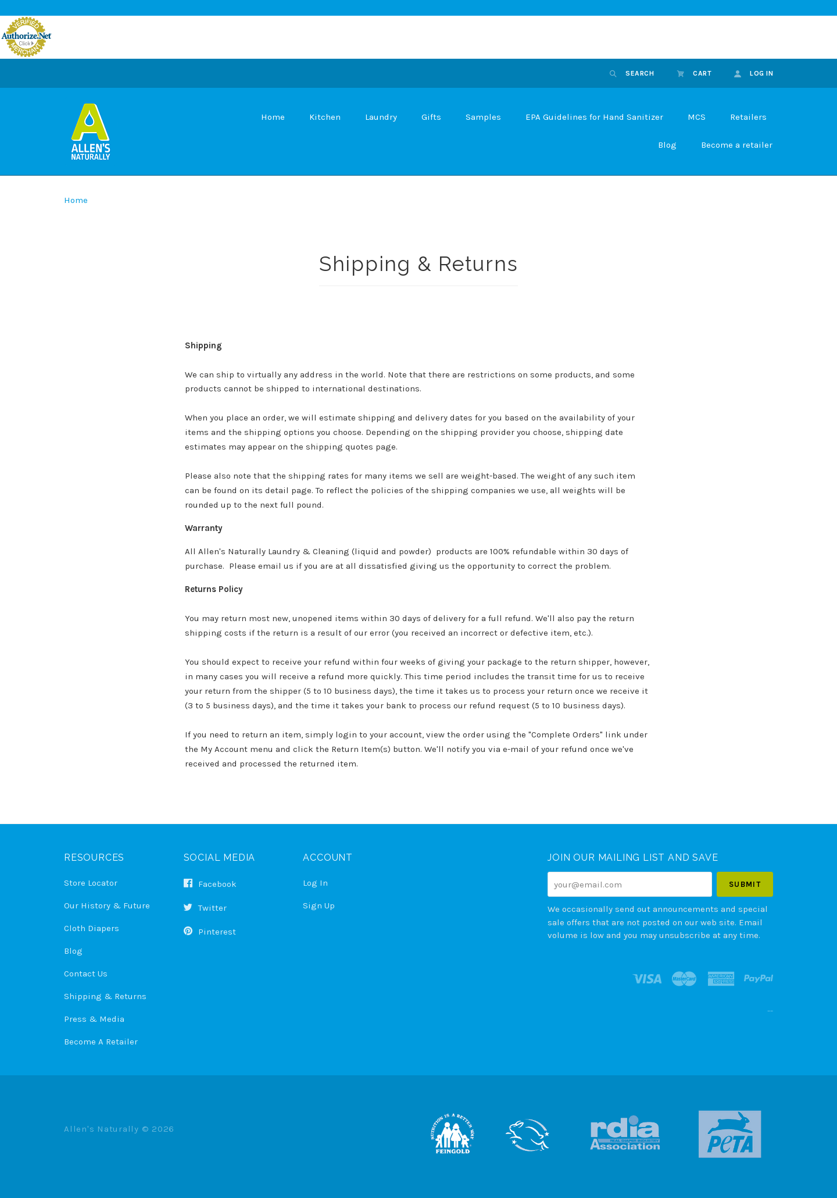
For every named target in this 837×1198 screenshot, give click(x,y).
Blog (667, 145)
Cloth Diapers (91, 928)
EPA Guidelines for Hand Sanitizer (594, 117)
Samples (483, 117)
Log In (315, 883)
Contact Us (86, 973)
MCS (697, 117)
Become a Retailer (101, 1041)
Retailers (748, 117)
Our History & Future (107, 905)
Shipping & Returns (105, 996)
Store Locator (90, 883)
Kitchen (325, 117)
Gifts (431, 117)
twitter (205, 908)
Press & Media (94, 1019)
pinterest (210, 931)
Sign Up (319, 905)
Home (273, 117)
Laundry (381, 117)
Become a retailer (736, 145)
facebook (210, 884)
